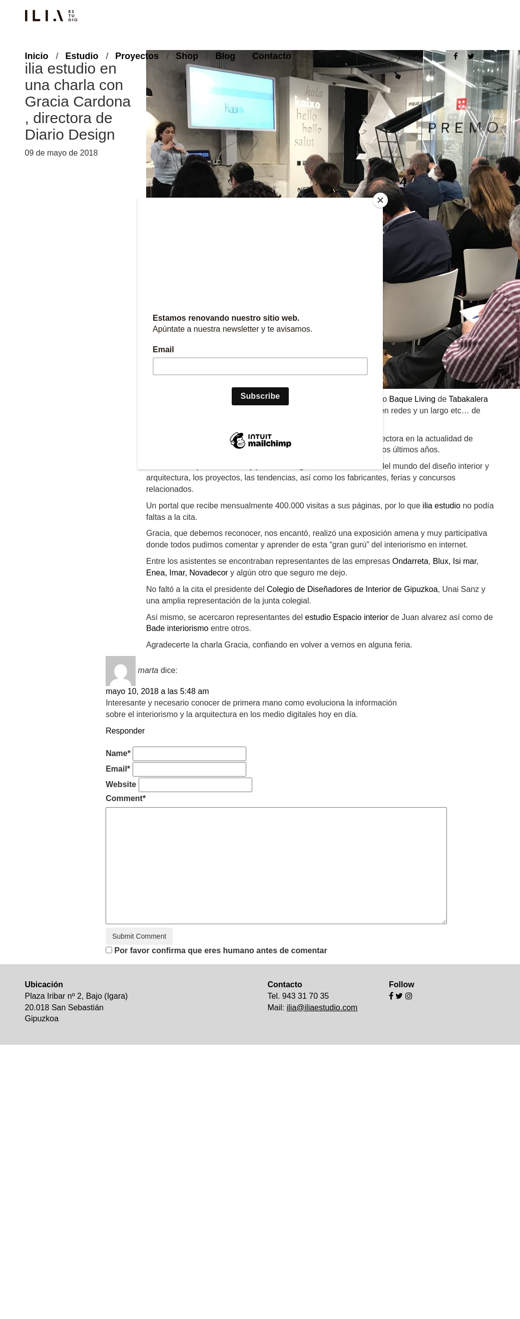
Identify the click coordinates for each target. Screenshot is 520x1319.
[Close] (380, 200)
